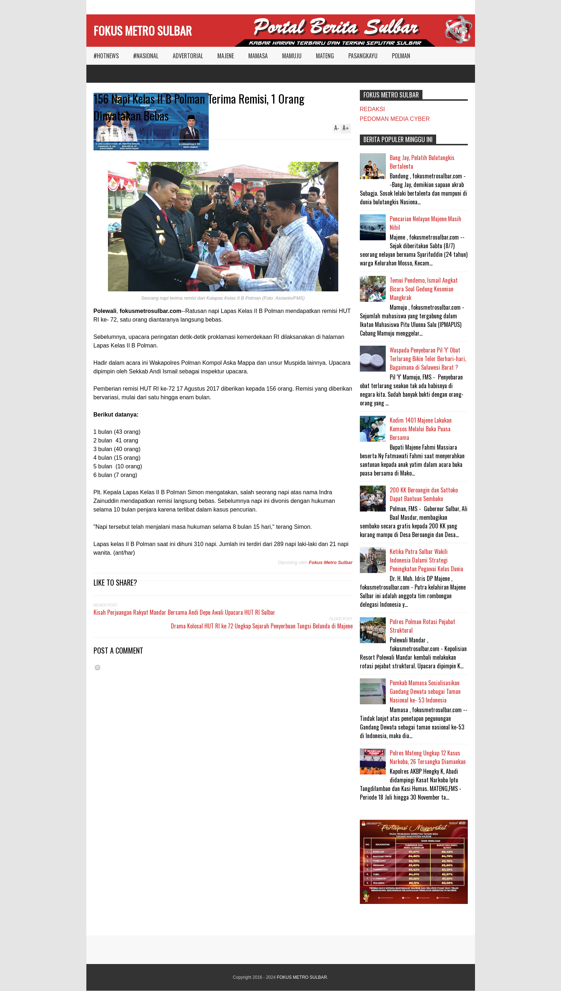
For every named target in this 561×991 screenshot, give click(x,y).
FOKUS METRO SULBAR (143, 30)
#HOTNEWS (106, 55)
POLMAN (401, 55)
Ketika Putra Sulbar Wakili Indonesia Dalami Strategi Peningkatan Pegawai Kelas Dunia (426, 560)
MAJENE (225, 55)
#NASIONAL (145, 55)
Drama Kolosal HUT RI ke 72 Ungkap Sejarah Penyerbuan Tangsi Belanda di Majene (262, 626)
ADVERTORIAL (188, 55)
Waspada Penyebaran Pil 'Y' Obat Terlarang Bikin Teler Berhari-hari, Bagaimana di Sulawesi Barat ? (428, 359)
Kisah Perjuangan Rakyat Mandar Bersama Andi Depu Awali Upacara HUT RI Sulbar (184, 612)
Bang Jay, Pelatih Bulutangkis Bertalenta (422, 162)
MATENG (325, 55)
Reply (104, 129)
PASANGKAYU (362, 55)
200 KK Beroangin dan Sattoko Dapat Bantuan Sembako (424, 494)
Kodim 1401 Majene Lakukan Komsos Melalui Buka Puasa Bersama (421, 429)
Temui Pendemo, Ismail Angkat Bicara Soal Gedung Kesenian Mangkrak (424, 289)
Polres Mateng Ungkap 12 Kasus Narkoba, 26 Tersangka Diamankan (428, 757)
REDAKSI (372, 109)
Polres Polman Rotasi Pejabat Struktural (422, 626)
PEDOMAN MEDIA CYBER (395, 119)
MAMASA (258, 55)
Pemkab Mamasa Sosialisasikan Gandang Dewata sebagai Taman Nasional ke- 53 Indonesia (425, 691)
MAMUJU (292, 55)
